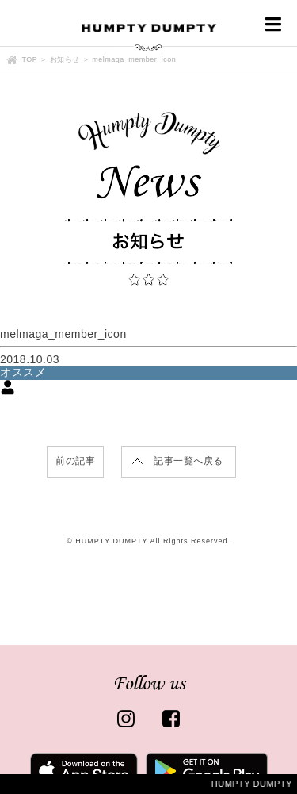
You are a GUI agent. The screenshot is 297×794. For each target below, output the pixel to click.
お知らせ (65, 59)
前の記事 (75, 460)
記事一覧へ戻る (188, 460)
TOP (30, 59)
